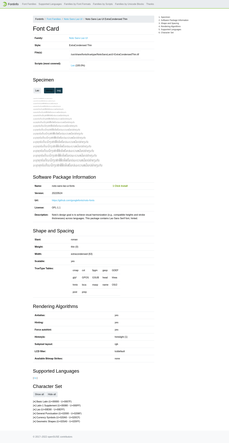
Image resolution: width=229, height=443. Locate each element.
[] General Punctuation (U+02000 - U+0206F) (57, 413)
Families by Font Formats (77, 4)
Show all (39, 394)
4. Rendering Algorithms (170, 26)
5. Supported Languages (170, 29)
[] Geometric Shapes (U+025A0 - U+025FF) (56, 421)
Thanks (150, 4)
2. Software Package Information (174, 20)
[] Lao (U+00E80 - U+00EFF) (49, 409)
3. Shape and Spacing (169, 23)
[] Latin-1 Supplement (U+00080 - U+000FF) (57, 405)
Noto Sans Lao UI (73, 19)
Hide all (52, 394)
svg (59, 90)
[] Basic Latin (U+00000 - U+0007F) (52, 401)
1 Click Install (120, 186)
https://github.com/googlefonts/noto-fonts (73, 200)
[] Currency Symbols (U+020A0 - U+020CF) (56, 417)
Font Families (29, 4)
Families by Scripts (103, 4)
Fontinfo (10, 4)
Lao (73, 65)
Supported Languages (50, 4)
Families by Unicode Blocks (129, 4)
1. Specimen (164, 17)
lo (35, 378)
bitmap (49, 90)
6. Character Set (166, 32)
